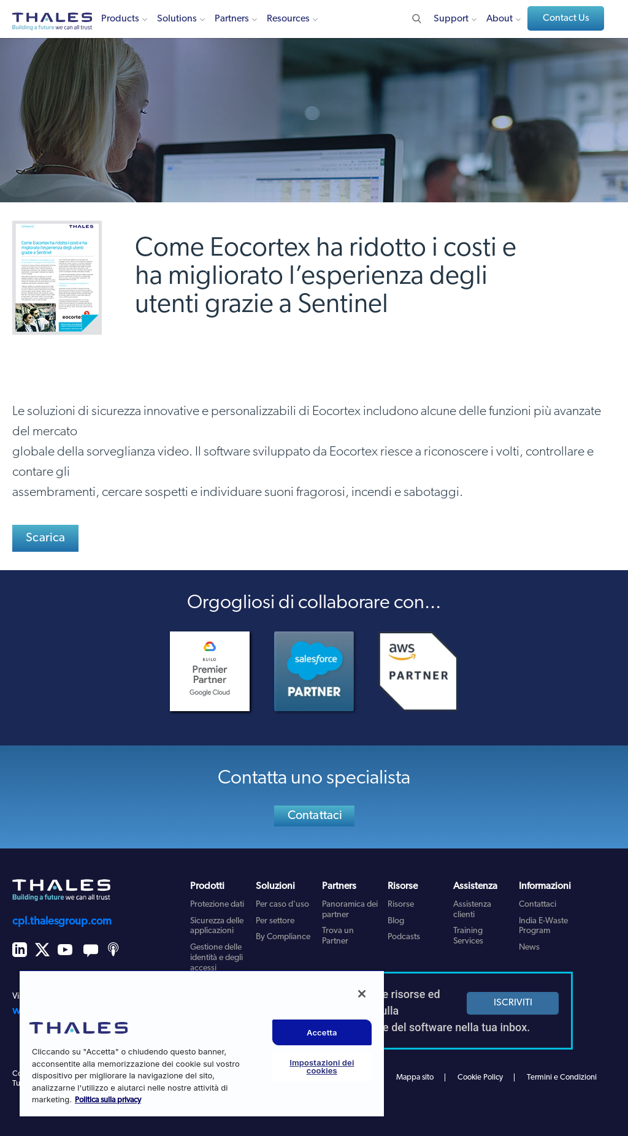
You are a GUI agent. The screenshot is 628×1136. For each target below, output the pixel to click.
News (529, 947)
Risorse (401, 904)
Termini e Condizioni (562, 1077)
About (499, 19)
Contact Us (566, 18)
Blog (396, 921)
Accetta (322, 1032)
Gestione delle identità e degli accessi (216, 958)
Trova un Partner (338, 936)
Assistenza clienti (472, 910)
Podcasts (404, 937)
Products (120, 19)
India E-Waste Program (543, 926)
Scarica (45, 538)
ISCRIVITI (513, 1003)
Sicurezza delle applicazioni (216, 926)
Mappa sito (415, 1077)
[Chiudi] (361, 994)
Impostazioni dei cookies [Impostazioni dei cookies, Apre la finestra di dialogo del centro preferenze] (321, 1066)
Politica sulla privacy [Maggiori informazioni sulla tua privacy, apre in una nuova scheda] (108, 1100)
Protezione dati (217, 904)
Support (451, 19)
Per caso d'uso (282, 904)
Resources (288, 19)
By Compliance (283, 937)
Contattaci (315, 816)
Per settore (275, 921)
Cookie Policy (480, 1077)
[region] (202, 1043)
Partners (232, 19)
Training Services (468, 936)
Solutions (177, 19)
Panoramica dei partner (350, 910)
